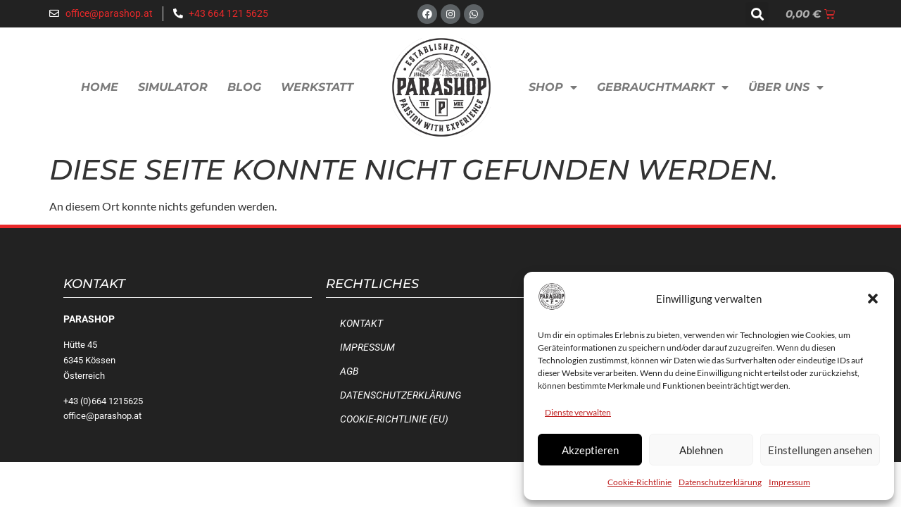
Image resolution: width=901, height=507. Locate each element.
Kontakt (361, 324)
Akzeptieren (590, 450)
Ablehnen (701, 450)
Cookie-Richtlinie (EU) (394, 419)
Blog (244, 87)
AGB (349, 371)
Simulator (173, 87)
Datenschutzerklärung (720, 482)
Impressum (789, 482)
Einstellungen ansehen (820, 450)
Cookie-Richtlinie (639, 482)
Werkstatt (317, 87)
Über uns (786, 87)
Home (99, 87)
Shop (553, 87)
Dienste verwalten (578, 412)
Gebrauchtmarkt (663, 87)
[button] (873, 299)
